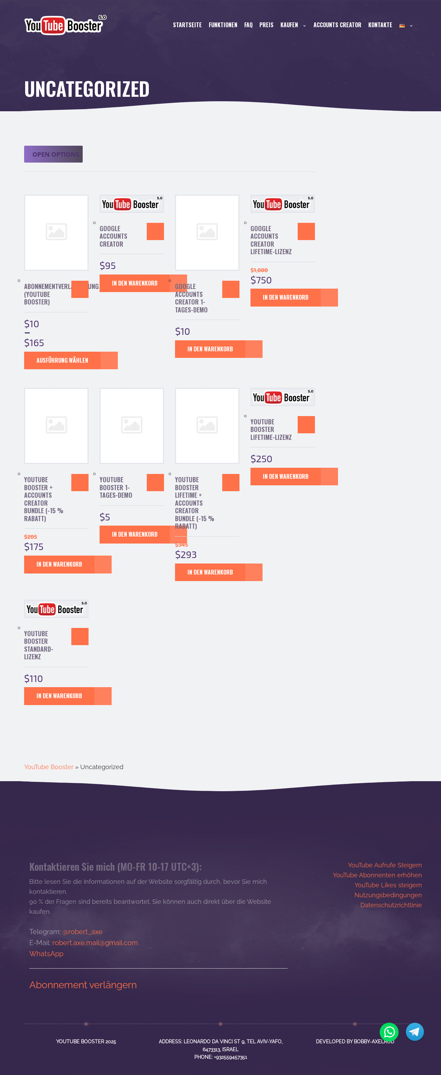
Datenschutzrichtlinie (391, 905)
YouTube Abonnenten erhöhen (377, 875)
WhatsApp (46, 954)
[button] (155, 231)
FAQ (248, 25)
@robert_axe (82, 932)
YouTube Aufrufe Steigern (385, 865)
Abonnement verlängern (83, 985)
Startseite (187, 25)
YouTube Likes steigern (388, 885)
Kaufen (293, 25)
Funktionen (223, 25)
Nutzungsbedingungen (388, 895)
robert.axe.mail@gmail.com (95, 943)
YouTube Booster (48, 767)
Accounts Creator (337, 25)
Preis (266, 25)
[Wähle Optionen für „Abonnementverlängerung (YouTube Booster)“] (80, 289)
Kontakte (380, 25)
